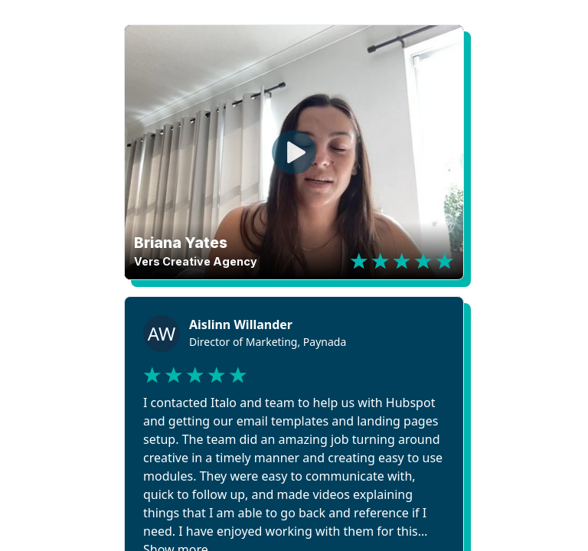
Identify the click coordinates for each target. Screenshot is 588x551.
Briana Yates (180, 242)
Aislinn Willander (240, 324)
